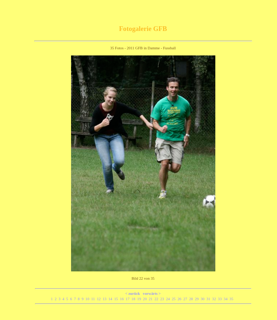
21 (151, 299)
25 (174, 299)
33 (221, 299)
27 (186, 299)
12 (99, 299)
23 (163, 299)
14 (111, 299)
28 (192, 299)
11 (94, 299)
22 (157, 299)
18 (134, 299)
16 (123, 299)
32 (215, 299)
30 (203, 299)
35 (232, 299)
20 (146, 299)
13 (105, 299)
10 (88, 299)
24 (169, 299)
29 (198, 299)
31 (209, 299)
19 (140, 299)
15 (117, 299)
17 (128, 299)
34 (226, 299)
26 (180, 299)
